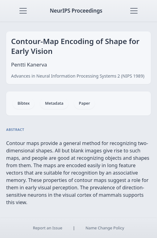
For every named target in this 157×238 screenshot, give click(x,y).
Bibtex (24, 103)
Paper (84, 103)
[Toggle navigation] (23, 11)
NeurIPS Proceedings (76, 10)
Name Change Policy (105, 228)
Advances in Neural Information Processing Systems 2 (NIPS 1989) (77, 76)
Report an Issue (47, 228)
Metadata (54, 103)
